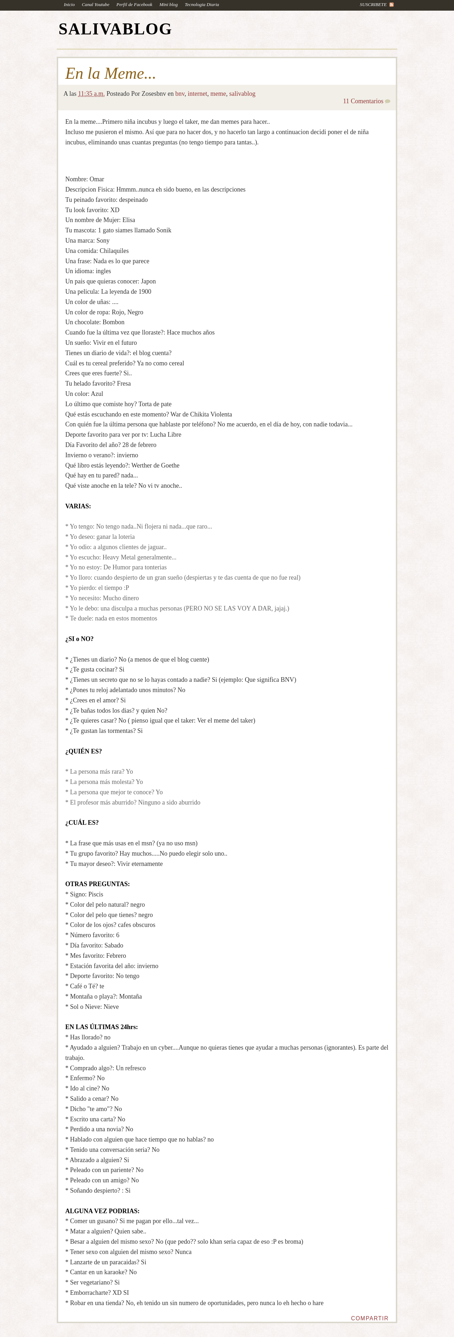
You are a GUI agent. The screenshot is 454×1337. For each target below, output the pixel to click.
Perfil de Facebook (134, 4)
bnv (179, 93)
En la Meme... (110, 73)
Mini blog (168, 4)
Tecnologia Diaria (202, 4)
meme (218, 93)
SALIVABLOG (115, 29)
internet (197, 93)
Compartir (370, 1318)
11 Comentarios (363, 101)
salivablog (242, 93)
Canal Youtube (96, 4)
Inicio (69, 4)
